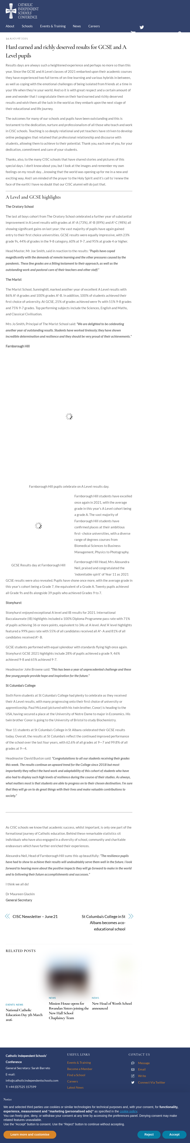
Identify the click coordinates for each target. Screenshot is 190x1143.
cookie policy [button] (128, 1111)
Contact (40, 39)
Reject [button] (149, 1134)
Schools (27, 26)
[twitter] (141, 26)
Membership (18, 39)
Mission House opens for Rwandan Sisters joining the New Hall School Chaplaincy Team (69, 1010)
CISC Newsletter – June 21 (35, 916)
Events (10, 1004)
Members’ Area (152, 36)
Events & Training (53, 26)
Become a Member (79, 1069)
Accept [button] (174, 1134)
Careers (94, 26)
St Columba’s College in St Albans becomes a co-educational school (103, 922)
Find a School (76, 1075)
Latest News (75, 1087)
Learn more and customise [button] (29, 1134)
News (77, 26)
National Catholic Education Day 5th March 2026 (24, 1015)
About (10, 26)
